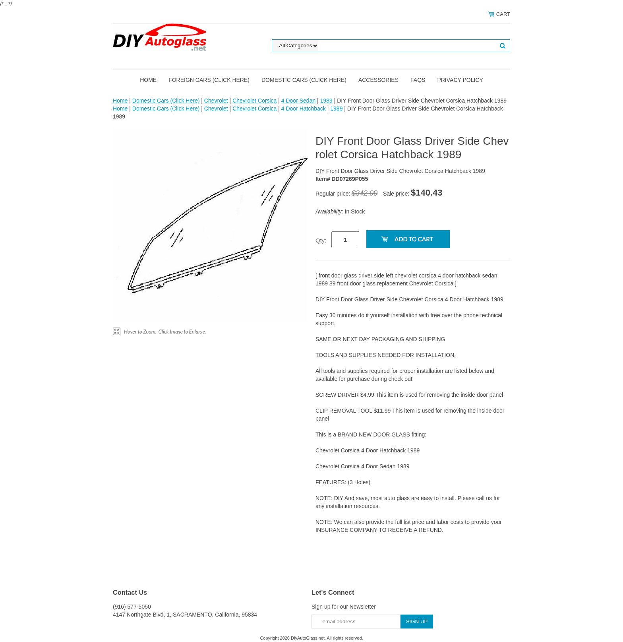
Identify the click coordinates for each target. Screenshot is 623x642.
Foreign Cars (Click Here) (209, 80)
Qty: (321, 240)
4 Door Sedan (298, 100)
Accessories (378, 80)
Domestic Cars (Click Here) (303, 80)
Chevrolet (216, 100)
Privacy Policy (460, 80)
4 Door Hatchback (303, 108)
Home (148, 80)
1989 (326, 100)
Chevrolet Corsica (254, 100)
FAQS (417, 80)
